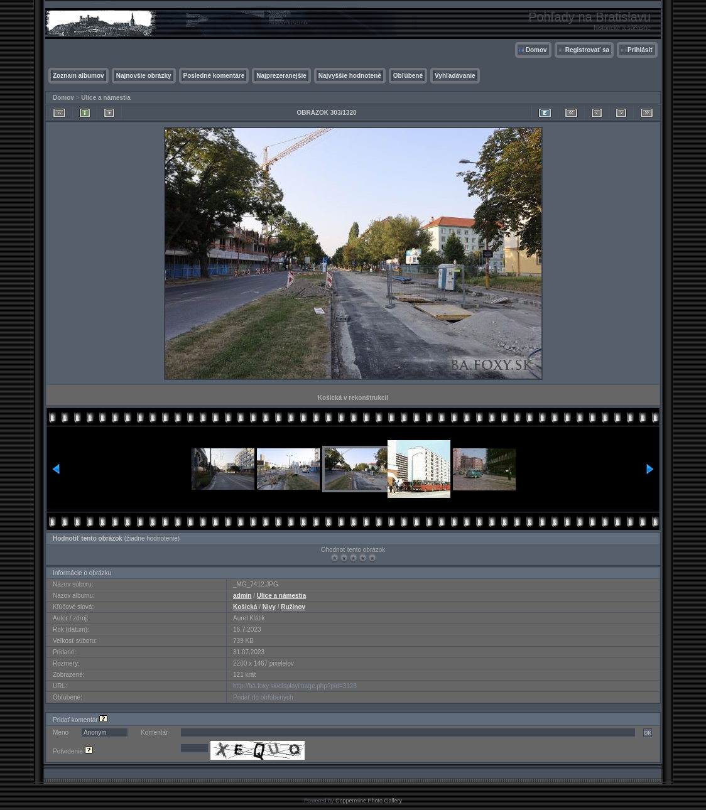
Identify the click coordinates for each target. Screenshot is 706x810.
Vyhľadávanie (455, 75)
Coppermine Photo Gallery (368, 800)
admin (242, 595)
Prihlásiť (640, 49)
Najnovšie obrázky (143, 75)
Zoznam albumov (78, 75)
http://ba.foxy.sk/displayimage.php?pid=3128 (295, 686)
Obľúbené (408, 75)
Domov (536, 49)
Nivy (269, 606)
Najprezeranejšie (281, 75)
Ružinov (293, 606)
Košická (245, 606)
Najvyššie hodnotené (349, 75)
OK (647, 733)
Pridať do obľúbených (263, 697)
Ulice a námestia (105, 97)
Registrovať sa (587, 49)
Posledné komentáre (214, 75)
